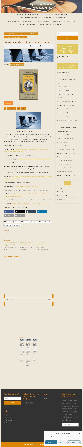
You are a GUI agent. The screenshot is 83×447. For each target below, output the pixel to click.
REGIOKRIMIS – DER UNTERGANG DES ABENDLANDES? (34, 159)
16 (18, 108)
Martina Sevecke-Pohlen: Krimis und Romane (56, 14)
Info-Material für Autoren (42, 21)
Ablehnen (62, 442)
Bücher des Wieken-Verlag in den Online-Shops (19, 21)
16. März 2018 (9, 46)
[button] (79, 433)
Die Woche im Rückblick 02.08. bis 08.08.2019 (30, 351)
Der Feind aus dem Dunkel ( (64, 120)
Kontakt (76, 21)
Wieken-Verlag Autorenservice (41, 6)
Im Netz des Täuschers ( (64, 149)
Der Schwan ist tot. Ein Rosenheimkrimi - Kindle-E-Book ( (66, 75)
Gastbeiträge (56, 21)
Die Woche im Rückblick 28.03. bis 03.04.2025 (26, 351)
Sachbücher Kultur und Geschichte (29, 17)
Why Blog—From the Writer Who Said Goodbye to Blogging (29, 203)
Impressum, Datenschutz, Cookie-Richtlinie (51, 24)
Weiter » (23, 108)
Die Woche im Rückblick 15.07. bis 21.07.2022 (28, 351)
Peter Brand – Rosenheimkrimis (33, 14)
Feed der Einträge (62, 192)
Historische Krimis (47, 17)
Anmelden (60, 188)
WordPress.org (61, 199)
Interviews (67, 21)
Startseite (18, 14)
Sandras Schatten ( (62, 112)
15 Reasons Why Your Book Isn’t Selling (27, 186)
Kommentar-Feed (62, 195)
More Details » (8, 103)
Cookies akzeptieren (51, 442)
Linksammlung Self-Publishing (30, 34)
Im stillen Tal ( (61, 87)
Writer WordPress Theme (35, 444)
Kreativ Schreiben (60, 17)
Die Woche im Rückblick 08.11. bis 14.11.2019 (42, 244)
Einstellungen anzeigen (74, 442)
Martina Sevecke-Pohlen (29, 24)
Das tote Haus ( (61, 94)
